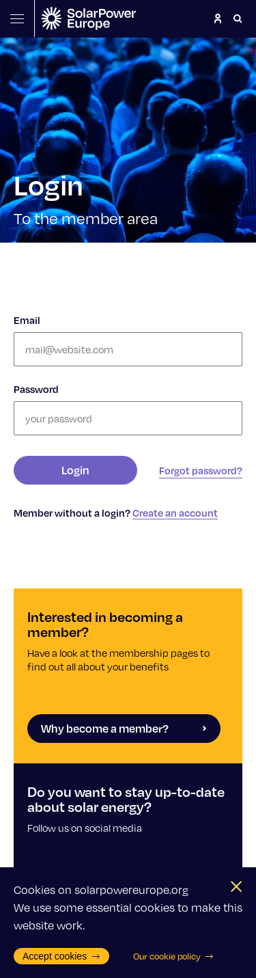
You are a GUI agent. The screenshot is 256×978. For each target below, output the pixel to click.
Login (75, 470)
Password (36, 389)
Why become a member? (124, 728)
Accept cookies (61, 956)
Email (27, 320)
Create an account (175, 512)
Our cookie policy (173, 956)
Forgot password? (200, 470)
